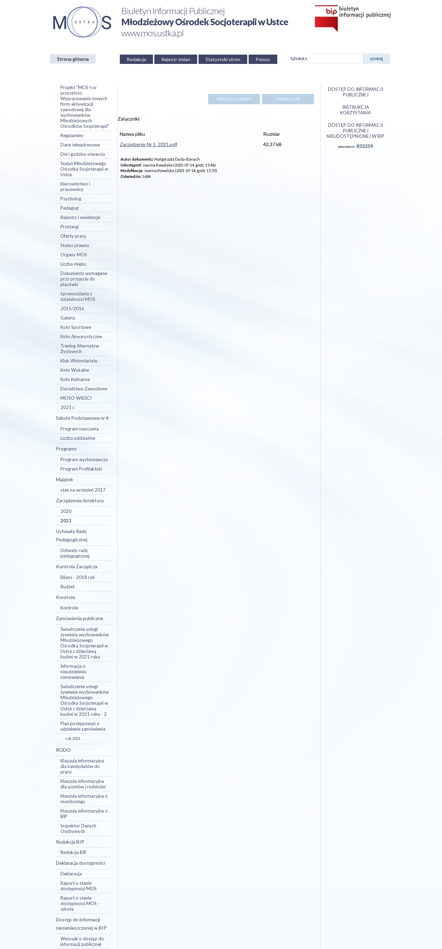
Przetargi (69, 226)
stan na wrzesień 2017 (83, 490)
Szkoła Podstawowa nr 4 (82, 418)
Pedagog (69, 208)
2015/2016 (72, 308)
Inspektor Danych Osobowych (78, 828)
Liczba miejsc (73, 264)
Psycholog (70, 198)
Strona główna (73, 59)
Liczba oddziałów (77, 438)
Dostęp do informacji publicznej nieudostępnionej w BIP (355, 130)
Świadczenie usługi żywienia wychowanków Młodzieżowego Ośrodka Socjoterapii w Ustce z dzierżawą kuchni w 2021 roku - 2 (84, 700)
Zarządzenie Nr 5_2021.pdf (148, 144)
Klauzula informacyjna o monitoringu (84, 798)
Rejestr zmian (175, 59)
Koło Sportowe (75, 327)
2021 (65, 520)
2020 (65, 511)
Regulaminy (72, 135)
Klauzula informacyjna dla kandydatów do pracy (82, 766)
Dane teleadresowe (80, 145)
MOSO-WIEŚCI (76, 398)
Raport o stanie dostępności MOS (78, 885)
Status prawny (74, 245)
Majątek (64, 479)
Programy (66, 449)
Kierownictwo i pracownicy (75, 186)
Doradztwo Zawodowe (83, 388)
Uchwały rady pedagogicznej (74, 553)
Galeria (67, 318)
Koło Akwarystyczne (81, 336)
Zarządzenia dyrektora (80, 500)
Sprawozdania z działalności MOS (77, 296)
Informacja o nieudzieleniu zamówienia (73, 671)
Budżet (67, 586)
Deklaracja (71, 873)
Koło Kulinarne (75, 379)
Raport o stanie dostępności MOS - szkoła (79, 903)
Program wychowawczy (84, 459)
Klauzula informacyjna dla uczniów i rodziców (83, 783)
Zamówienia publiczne (79, 618)
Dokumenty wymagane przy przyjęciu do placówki (83, 279)
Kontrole (65, 597)
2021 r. (67, 407)
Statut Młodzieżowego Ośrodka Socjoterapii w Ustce (84, 169)
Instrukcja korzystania (355, 109)
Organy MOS (73, 254)
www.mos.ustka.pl (152, 32)
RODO (63, 750)
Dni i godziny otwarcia (82, 154)
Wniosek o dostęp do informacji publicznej (82, 941)
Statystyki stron (222, 59)
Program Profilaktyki (81, 469)
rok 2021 (73, 738)
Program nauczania (79, 428)
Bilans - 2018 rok (77, 577)
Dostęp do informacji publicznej (355, 91)
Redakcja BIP (70, 842)
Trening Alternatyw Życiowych (79, 348)
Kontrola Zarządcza (76, 566)
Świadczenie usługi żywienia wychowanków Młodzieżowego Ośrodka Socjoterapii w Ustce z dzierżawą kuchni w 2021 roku (84, 642)
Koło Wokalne (74, 370)
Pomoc (263, 59)
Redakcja (136, 59)
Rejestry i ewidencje (80, 217)
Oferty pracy (73, 236)
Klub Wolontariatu (78, 360)
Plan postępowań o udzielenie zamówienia (82, 726)
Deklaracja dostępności (80, 863)
